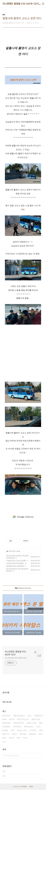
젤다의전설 (36, 807)
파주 (19, 825)
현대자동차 (7, 810)
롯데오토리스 (29, 814)
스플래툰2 (6, 814)
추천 (13, 818)
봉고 (41, 810)
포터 (41, 818)
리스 (30, 803)
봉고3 (12, 825)
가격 (39, 814)
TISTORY (24, 874)
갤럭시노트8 (32, 810)
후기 (41, 821)
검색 (41, 842)
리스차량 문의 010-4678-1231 (15, 745)
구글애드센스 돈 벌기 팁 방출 (16, 647)
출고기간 (6, 821)
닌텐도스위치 (22, 818)
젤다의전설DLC (19, 803)
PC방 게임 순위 (23, 807)
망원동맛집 (39, 803)
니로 (25, 825)
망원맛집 (33, 821)
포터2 (15, 821)
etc (7, 638)
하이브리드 (7, 803)
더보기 (4, 829)
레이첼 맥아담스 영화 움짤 (15, 653)
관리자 (31, 874)
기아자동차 (17, 814)
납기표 (12, 807)
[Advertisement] (23, 65)
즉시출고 (23, 821)
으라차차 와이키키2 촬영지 (15, 650)
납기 (4, 825)
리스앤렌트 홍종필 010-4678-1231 (20, 3)
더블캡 (5, 818)
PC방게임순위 (19, 810)
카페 (4, 807)
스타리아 (34, 818)
